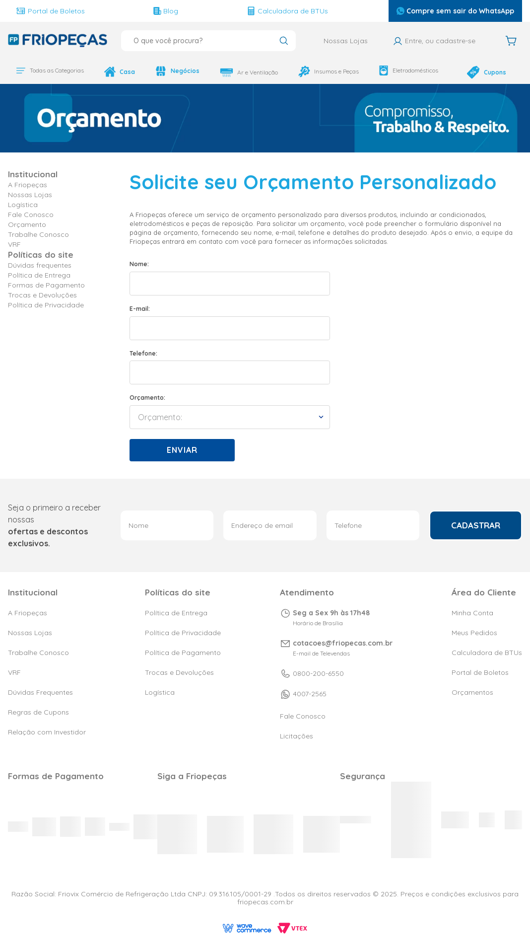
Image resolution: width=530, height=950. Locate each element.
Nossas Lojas (346, 40)
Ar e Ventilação (251, 72)
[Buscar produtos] (283, 42)
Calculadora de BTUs (243, 10)
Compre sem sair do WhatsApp (410, 10)
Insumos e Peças (322, 75)
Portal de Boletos (59, 10)
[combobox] (208, 40)
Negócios (174, 72)
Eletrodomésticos (411, 72)
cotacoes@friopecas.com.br (343, 643)
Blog (152, 10)
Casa (110, 72)
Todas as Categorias (46, 74)
